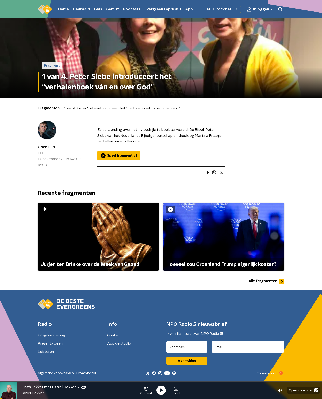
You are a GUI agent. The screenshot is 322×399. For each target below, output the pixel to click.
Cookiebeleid (266, 373)
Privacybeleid (86, 373)
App (189, 9)
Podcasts (131, 9)
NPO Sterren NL (223, 9)
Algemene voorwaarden (56, 373)
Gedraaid (81, 9)
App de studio (119, 343)
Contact (114, 335)
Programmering (51, 335)
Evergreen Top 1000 (162, 9)
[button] (146, 390)
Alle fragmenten (266, 281)
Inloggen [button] (260, 9)
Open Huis (46, 147)
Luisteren (46, 352)
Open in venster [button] (303, 390)
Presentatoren (50, 343)
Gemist (112, 9)
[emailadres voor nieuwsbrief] (248, 347)
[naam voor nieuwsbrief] (186, 347)
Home (63, 9)
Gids (98, 9)
